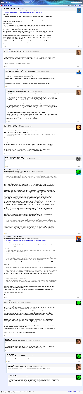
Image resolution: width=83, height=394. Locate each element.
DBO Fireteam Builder (71, 0)
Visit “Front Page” (4, 0)
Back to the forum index (7, 5)
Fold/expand (80, 5)
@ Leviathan (47, 71)
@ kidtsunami (33, 355)
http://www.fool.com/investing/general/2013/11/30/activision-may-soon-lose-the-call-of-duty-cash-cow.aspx (22, 12)
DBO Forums (7, 2)
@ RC (39, 158)
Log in (77, 0)
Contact (80, 391)
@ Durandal (38, 340)
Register (80, 0)
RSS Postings (70, 391)
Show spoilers (71, 5)
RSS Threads (76, 391)
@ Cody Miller (40, 91)
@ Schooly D (37, 51)
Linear (75, 5)
